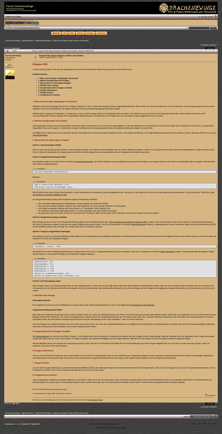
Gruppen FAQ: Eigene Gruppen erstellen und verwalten (61, 56)
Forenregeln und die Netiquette (142, 305)
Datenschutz (35, 424)
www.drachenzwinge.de (15, 9)
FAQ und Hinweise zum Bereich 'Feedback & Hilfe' (128, 222)
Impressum (26, 424)
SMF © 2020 (102, 424)
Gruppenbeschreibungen (84, 162)
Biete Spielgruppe (138, 224)
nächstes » (214, 45)
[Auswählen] (41, 169)
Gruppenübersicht (42, 336)
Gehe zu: (187, 416)
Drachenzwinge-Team (95, 400)
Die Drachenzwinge (13, 56)
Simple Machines (112, 424)
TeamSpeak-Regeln (40, 135)
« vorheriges (204, 45)
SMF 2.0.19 (93, 424)
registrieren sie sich (27, 21)
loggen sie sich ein (13, 21)
